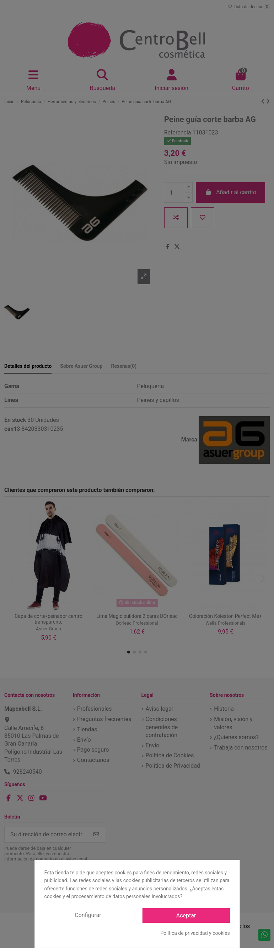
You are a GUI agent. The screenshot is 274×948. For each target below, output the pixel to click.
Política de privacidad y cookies (195, 933)
